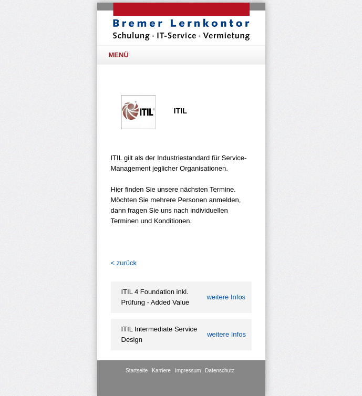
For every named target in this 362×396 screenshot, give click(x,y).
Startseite (137, 370)
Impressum (188, 370)
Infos (225, 297)
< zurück (124, 263)
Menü (183, 55)
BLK (181, 21)
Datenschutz (219, 370)
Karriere (161, 370)
